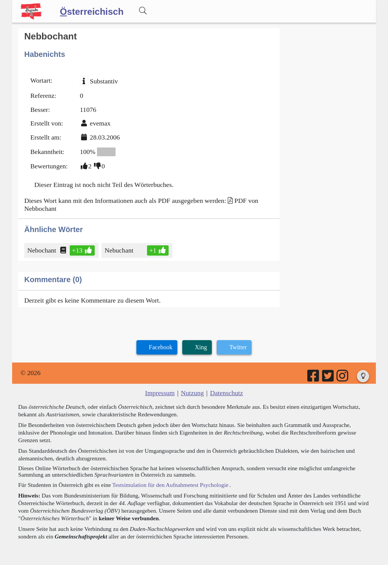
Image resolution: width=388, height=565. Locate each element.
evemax (100, 123)
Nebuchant (120, 250)
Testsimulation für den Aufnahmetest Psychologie (170, 485)
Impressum (160, 393)
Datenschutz (226, 393)
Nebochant (42, 250)
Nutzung (192, 393)
